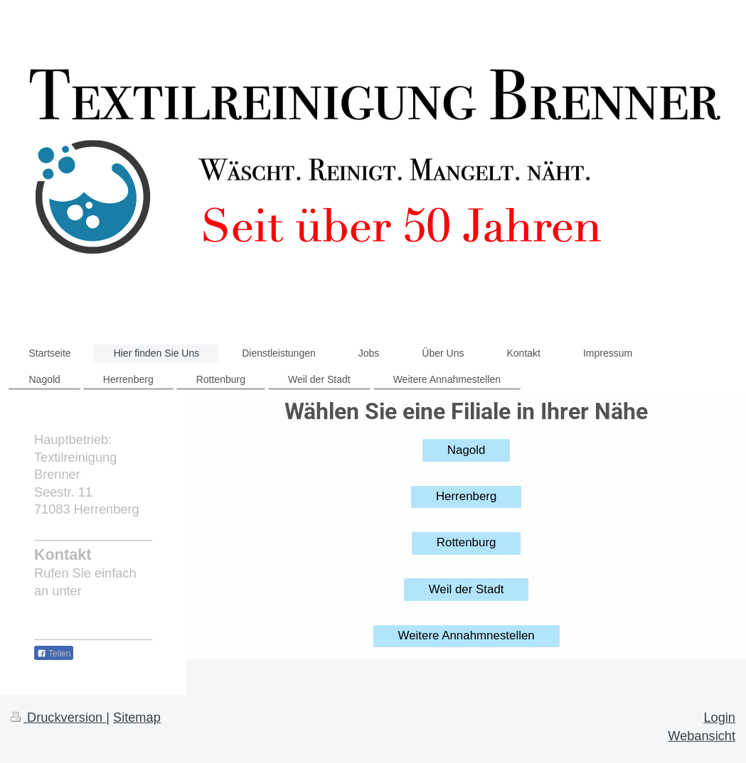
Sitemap (137, 717)
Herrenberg (466, 496)
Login (719, 717)
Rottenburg (466, 542)
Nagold (466, 450)
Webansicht (701, 736)
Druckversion (58, 717)
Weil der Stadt (466, 589)
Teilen (53, 654)
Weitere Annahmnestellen (466, 635)
